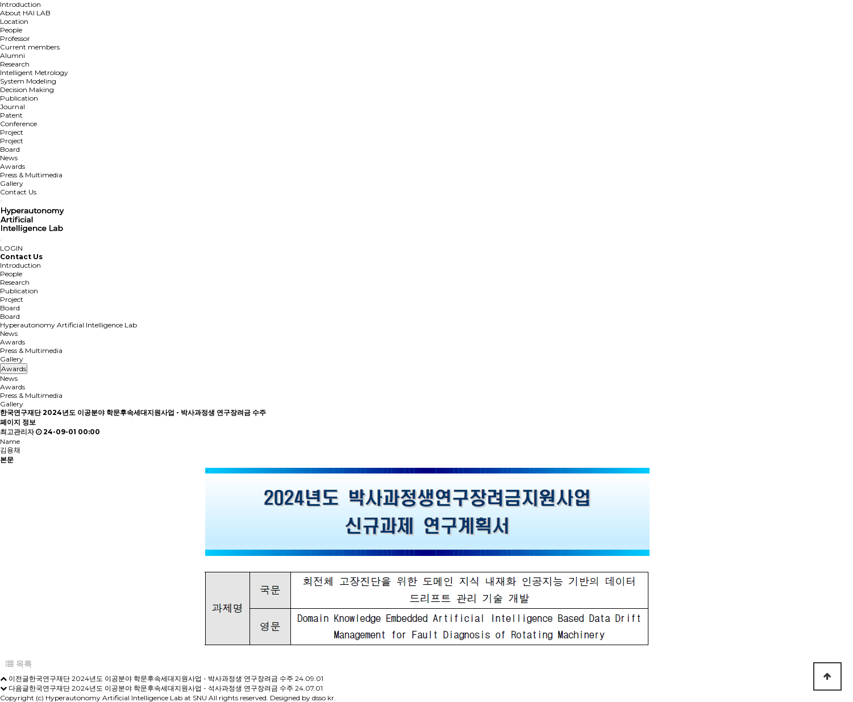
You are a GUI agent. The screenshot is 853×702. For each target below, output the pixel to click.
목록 (19, 664)
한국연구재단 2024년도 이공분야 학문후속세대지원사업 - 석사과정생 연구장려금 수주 (161, 688)
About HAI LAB (25, 13)
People (11, 30)
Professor (15, 38)
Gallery (11, 183)
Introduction (20, 4)
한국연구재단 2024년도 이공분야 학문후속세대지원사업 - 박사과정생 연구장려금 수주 (161, 678)
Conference (18, 123)
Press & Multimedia (31, 175)
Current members (30, 47)
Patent (11, 115)
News (9, 157)
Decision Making (27, 89)
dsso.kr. (324, 697)
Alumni (12, 55)
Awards (12, 166)
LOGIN (11, 248)
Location (14, 21)
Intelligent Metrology (34, 72)
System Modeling (28, 81)
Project (11, 132)
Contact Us (18, 192)
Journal (12, 106)
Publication (19, 98)
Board (10, 149)
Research (15, 64)
